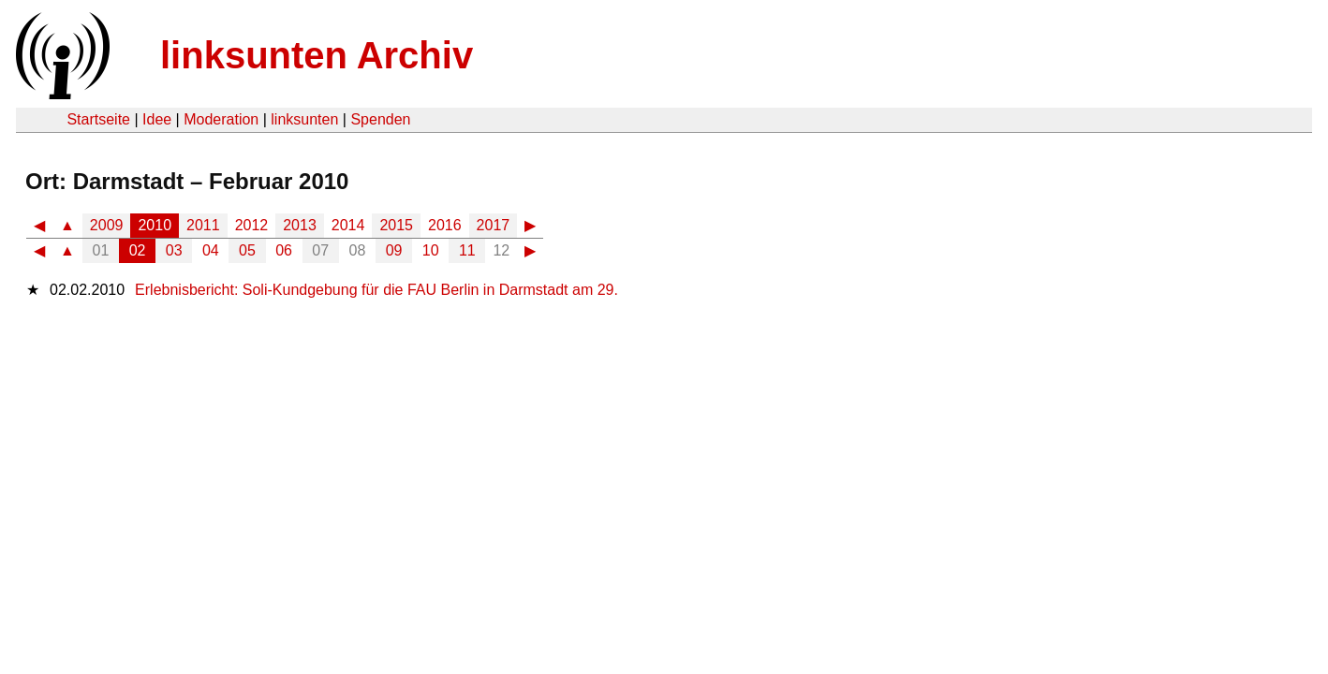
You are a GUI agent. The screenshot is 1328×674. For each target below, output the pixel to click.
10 (430, 250)
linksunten (304, 119)
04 (210, 250)
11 (467, 250)
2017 (493, 225)
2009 (107, 225)
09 (394, 250)
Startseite (98, 119)
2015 (396, 225)
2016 (445, 225)
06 (283, 250)
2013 (300, 225)
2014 (348, 225)
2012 (252, 225)
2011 (203, 225)
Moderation (221, 119)
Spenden (380, 119)
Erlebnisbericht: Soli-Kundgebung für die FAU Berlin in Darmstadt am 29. (376, 290)
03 (174, 250)
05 (247, 250)
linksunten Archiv (316, 55)
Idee (156, 119)
